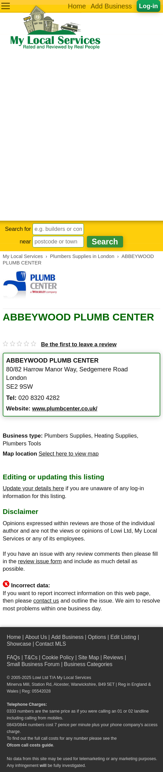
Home (77, 6)
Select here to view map (68, 454)
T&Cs (31, 657)
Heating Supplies (115, 436)
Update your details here (33, 488)
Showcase (19, 644)
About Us (36, 637)
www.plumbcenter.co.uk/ (64, 408)
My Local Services (74, 677)
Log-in (148, 6)
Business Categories (88, 664)
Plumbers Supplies (67, 436)
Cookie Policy (58, 657)
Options (97, 637)
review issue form (40, 561)
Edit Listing (123, 637)
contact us (46, 601)
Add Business (111, 6)
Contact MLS (51, 644)
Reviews (113, 657)
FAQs (13, 657)
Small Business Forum (33, 664)
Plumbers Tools (22, 443)
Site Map (88, 657)
